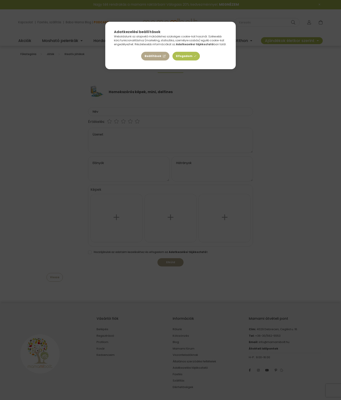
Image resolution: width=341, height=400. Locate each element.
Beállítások (153, 56)
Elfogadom (184, 56)
